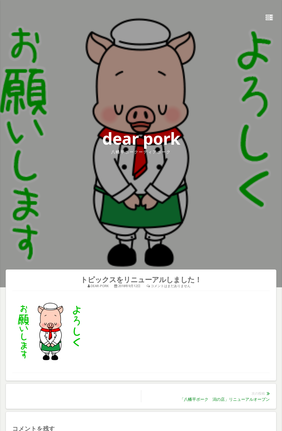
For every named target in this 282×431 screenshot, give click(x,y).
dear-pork (100, 285)
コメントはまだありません (171, 285)
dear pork (141, 138)
